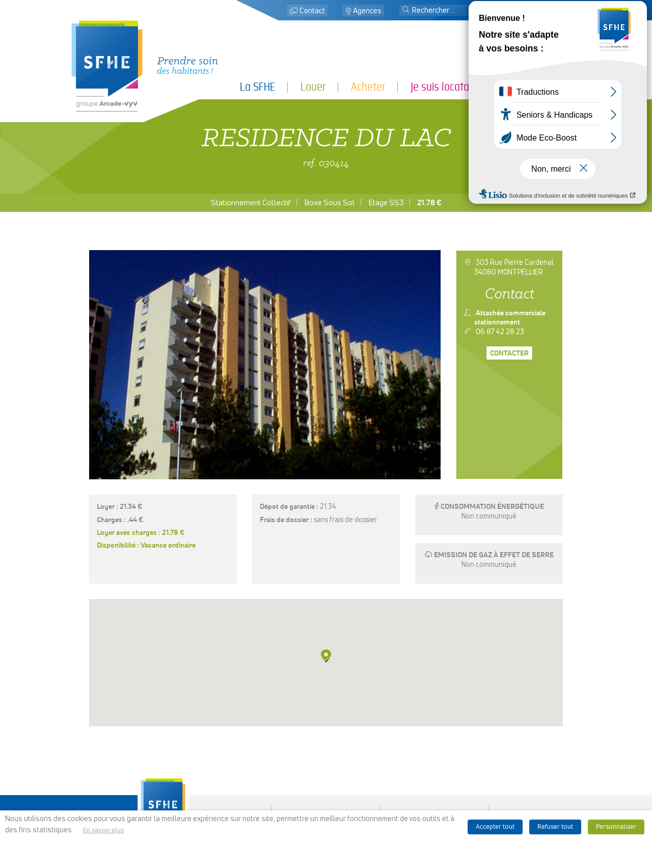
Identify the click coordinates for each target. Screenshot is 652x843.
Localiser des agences (326, 760)
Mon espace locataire (532, 11)
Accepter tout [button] (495, 827)
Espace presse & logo (434, 738)
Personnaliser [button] (616, 827)
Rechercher (326, 768)
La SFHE (257, 86)
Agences (367, 11)
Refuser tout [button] (555, 827)
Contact (312, 11)
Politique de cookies (434, 772)
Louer (313, 86)
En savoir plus (103, 830)
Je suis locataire (445, 86)
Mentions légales (434, 746)
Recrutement (326, 785)
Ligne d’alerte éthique (434, 798)
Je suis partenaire (543, 86)
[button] (406, 11)
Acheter (368, 86)
